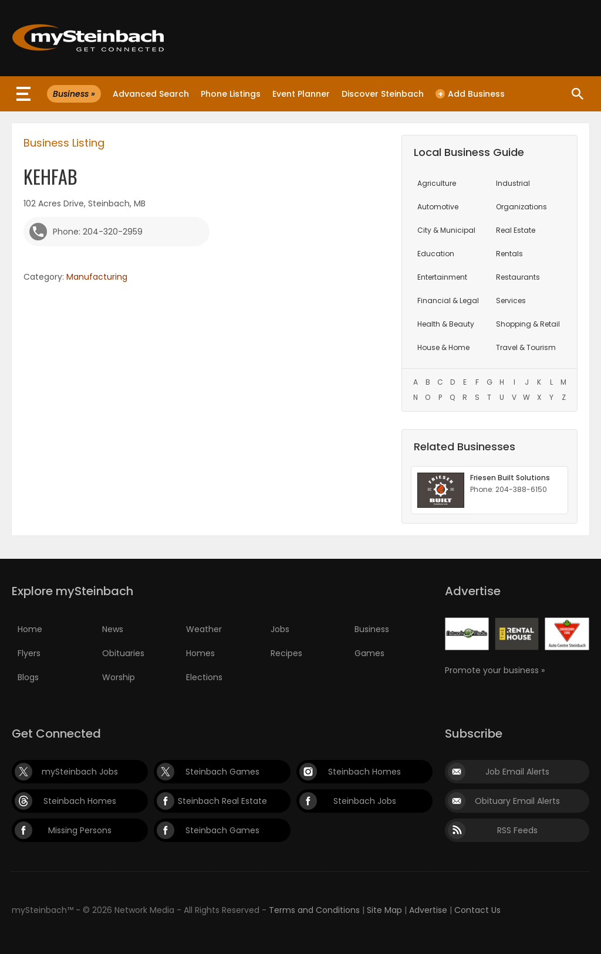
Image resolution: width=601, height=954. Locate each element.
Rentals (509, 254)
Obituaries (123, 653)
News (112, 629)
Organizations (521, 207)
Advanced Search (151, 94)
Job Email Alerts (517, 772)
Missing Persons (80, 830)
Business (371, 629)
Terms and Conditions (314, 910)
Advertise (428, 910)
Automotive (437, 207)
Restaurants (518, 277)
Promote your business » (495, 670)
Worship (118, 677)
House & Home (443, 347)
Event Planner (301, 94)
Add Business (470, 94)
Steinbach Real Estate (222, 801)
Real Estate (515, 230)
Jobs (280, 629)
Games (369, 653)
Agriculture (436, 183)
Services (511, 300)
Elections (204, 677)
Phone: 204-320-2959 (98, 231)
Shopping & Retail (528, 324)
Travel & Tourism (526, 347)
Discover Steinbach (383, 94)
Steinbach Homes (364, 772)
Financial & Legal (448, 300)
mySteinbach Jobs (80, 772)
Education (435, 254)
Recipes (286, 653)
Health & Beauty (445, 324)
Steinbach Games (222, 772)
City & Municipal (446, 230)
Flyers (29, 653)
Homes (200, 653)
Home (30, 629)
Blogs (28, 677)
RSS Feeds (517, 830)
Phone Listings (231, 94)
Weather (204, 629)
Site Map (384, 910)
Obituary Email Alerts (517, 801)
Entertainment (442, 277)
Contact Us (477, 910)
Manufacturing (96, 277)
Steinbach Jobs (364, 801)
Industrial (513, 183)
